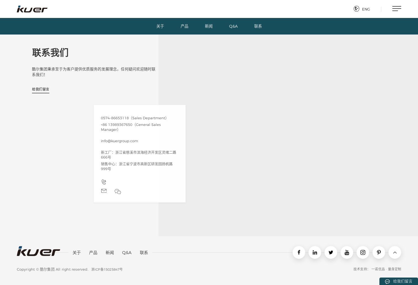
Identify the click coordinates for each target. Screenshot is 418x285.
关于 (77, 252)
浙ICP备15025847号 (107, 269)
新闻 (110, 252)
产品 (93, 252)
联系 (144, 252)
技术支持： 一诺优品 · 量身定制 (377, 269)
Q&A (127, 252)
